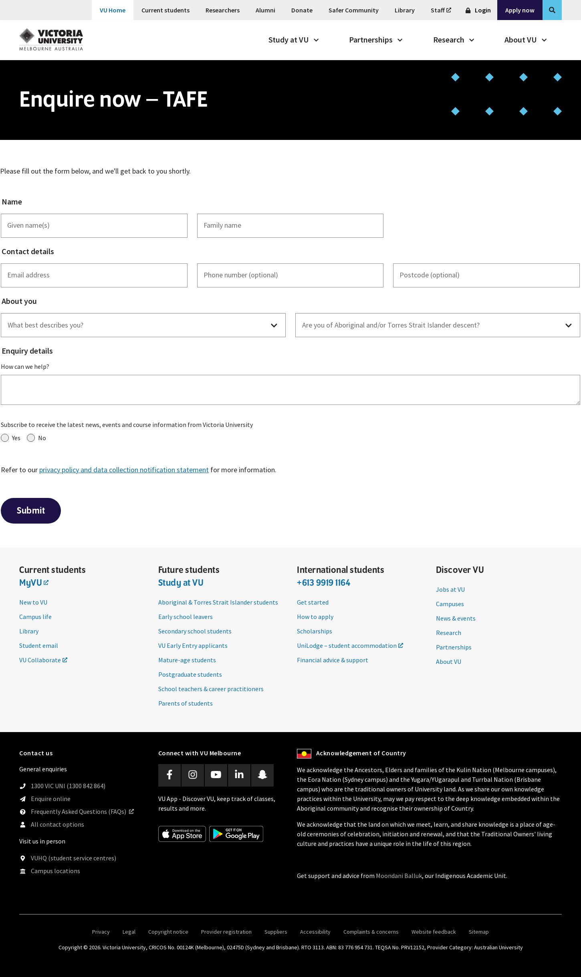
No (36, 438)
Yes (10, 438)
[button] (143, 326)
